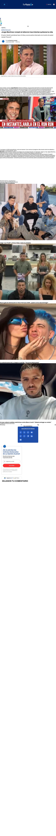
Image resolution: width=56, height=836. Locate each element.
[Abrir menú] (4, 4)
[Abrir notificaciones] (54, 4)
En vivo (49, 4)
